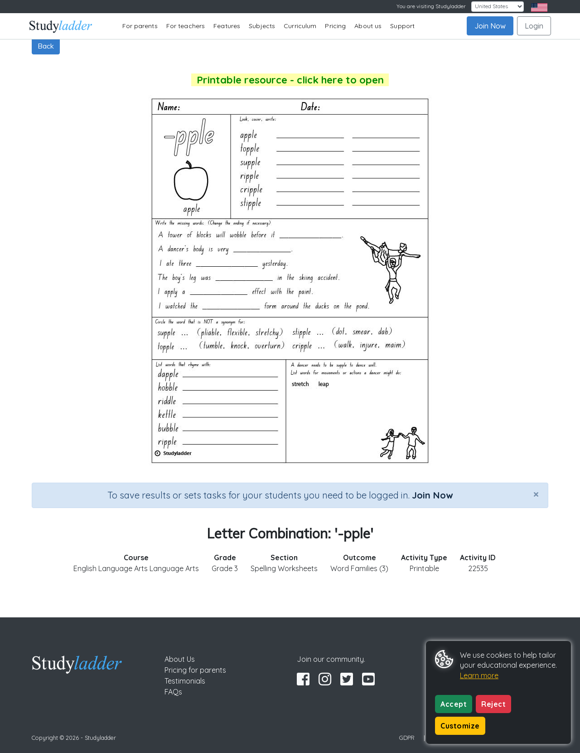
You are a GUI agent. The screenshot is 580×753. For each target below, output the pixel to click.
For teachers (185, 26)
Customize (460, 725)
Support (402, 26)
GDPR (407, 737)
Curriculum (300, 26)
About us (368, 26)
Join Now (490, 25)
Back (46, 45)
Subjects (262, 26)
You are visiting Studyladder (431, 6)
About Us (179, 659)
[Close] (536, 494)
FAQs (173, 691)
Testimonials (184, 680)
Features (226, 26)
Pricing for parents (195, 670)
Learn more (479, 675)
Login (534, 25)
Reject (493, 704)
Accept (453, 704)
